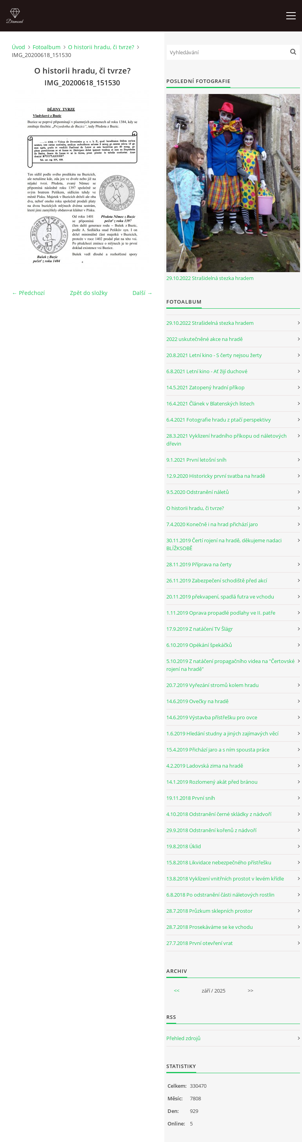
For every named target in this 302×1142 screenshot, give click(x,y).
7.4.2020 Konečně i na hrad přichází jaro (212, 524)
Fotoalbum (47, 47)
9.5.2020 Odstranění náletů (197, 491)
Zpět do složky (88, 293)
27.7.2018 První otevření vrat (199, 943)
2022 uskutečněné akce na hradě (204, 339)
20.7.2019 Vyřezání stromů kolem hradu (212, 685)
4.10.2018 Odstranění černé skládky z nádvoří (218, 814)
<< (176, 990)
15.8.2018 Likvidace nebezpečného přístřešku (218, 862)
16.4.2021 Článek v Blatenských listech (210, 403)
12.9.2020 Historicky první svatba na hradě (215, 475)
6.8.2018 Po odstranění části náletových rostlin (220, 894)
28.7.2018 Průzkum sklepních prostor (209, 910)
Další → (143, 293)
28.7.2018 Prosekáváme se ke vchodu (209, 926)
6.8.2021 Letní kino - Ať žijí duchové (206, 371)
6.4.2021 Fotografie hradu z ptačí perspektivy (218, 419)
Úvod (18, 47)
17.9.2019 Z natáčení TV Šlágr (199, 628)
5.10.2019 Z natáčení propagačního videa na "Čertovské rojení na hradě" (230, 665)
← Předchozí (28, 293)
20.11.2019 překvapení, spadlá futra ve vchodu (220, 596)
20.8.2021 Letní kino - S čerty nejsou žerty (214, 355)
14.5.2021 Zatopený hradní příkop (205, 387)
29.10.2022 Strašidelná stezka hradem (210, 278)
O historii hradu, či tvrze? (101, 47)
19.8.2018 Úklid (183, 846)
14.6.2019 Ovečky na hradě (197, 701)
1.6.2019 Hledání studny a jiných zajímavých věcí (222, 733)
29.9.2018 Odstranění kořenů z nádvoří (211, 830)
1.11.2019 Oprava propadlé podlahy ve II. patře (220, 612)
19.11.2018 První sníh (190, 797)
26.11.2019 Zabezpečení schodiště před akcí (216, 580)
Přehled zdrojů (183, 1038)
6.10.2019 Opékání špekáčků (199, 644)
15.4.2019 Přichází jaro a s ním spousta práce (217, 749)
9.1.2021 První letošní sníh (196, 459)
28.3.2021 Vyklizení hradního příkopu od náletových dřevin (226, 439)
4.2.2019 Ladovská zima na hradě (204, 765)
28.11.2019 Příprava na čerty (199, 564)
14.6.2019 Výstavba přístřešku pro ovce (211, 717)
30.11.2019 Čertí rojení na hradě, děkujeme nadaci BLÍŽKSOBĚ (224, 544)
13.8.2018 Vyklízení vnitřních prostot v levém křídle (225, 878)
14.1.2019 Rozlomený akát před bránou (212, 781)
